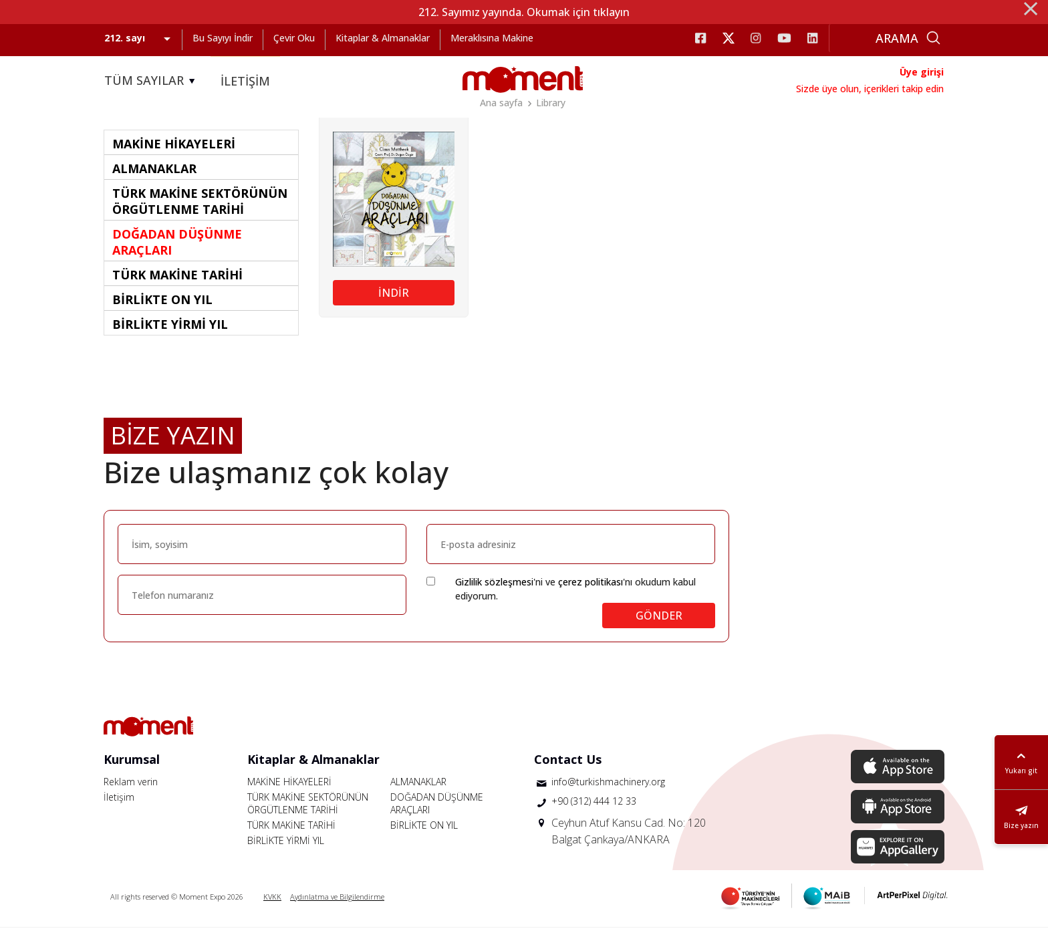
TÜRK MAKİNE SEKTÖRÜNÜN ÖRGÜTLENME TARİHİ (307, 820)
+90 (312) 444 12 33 (593, 818)
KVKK (272, 914)
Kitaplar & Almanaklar (383, 37)
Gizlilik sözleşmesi (494, 599)
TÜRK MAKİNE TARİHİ (291, 842)
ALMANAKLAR (418, 799)
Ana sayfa (501, 102)
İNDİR (393, 310)
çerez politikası (590, 599)
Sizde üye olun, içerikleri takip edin (870, 88)
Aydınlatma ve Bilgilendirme (337, 914)
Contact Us (568, 777)
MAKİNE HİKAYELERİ (289, 799)
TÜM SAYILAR (151, 81)
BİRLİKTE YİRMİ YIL (285, 857)
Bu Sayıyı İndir (222, 37)
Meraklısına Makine (491, 37)
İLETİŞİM (245, 81)
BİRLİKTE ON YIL (424, 842)
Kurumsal (132, 777)
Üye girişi (922, 71)
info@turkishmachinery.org (608, 799)
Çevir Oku (294, 37)
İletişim (119, 814)
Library (550, 102)
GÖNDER (659, 633)
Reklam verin (131, 799)
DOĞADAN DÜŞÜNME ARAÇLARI (436, 820)
